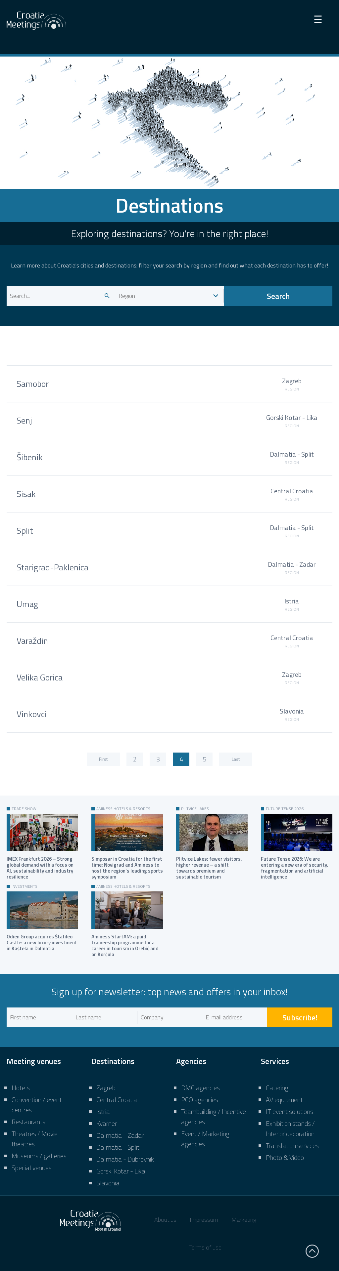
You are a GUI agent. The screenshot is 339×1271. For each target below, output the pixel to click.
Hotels (21, 1088)
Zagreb (106, 1088)
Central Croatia (116, 1099)
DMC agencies (200, 1088)
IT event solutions (289, 1111)
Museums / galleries (39, 1156)
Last (236, 759)
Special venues (32, 1168)
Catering (277, 1088)
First (103, 759)
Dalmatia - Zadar (120, 1135)
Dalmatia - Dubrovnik (125, 1159)
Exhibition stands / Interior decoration (290, 1128)
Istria (103, 1111)
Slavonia (108, 1183)
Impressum (204, 1219)
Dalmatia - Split (117, 1147)
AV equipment (284, 1099)
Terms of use (205, 1247)
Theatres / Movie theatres (35, 1138)
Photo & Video (285, 1157)
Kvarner (106, 1123)
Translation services (292, 1145)
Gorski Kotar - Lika (120, 1171)
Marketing (243, 1219)
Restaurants (28, 1122)
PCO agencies (199, 1099)
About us (165, 1219)
